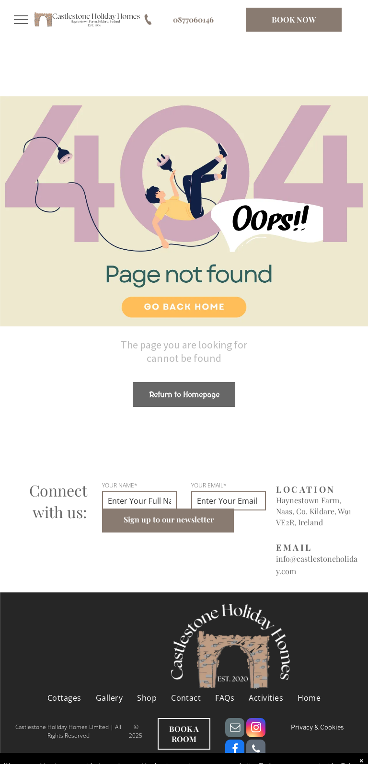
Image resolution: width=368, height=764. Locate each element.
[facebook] (234, 750)
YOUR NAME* (120, 485)
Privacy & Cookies (317, 728)
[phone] (255, 750)
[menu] (21, 19)
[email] (234, 729)
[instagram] (255, 729)
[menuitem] (64, 698)
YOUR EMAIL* (209, 485)
